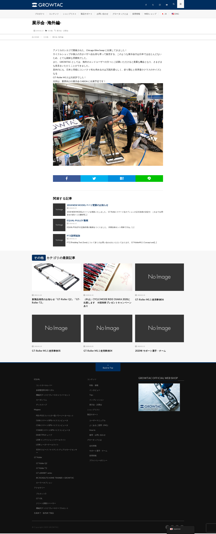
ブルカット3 (41, 494)
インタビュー (95, 391)
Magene (37, 410)
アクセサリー (40, 488)
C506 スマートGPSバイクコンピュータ (53, 426)
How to (92, 431)
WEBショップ (150, 14)
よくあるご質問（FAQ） (100, 426)
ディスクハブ (42, 405)
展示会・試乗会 (62, 30)
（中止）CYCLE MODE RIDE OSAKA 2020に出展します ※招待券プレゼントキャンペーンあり (108, 303)
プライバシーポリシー (99, 461)
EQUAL (37, 380)
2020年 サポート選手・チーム (152, 351)
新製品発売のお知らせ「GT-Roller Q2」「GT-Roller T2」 (55, 301)
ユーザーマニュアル (98, 421)
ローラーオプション (45, 483)
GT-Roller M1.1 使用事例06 (151, 299)
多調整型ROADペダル (45, 391)
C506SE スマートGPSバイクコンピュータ (54, 431)
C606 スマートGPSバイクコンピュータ (53, 421)
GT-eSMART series (44, 473)
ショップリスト (69, 14)
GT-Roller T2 (41, 469)
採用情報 (136, 14)
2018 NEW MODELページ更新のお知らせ (87, 205)
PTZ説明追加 (73, 235)
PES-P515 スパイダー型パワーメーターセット (56, 416)
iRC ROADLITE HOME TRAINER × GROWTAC (56, 478)
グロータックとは (120, 14)
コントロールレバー (45, 386)
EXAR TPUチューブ (44, 436)
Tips (91, 396)
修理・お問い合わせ (98, 436)
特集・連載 (94, 386)
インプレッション (97, 400)
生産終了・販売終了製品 (44, 513)
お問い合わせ (102, 14)
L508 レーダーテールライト (48, 445)
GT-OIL (39, 499)
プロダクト (40, 14)
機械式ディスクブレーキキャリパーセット (54, 396)
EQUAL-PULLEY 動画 (77, 220)
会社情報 (93, 446)
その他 (50, 30)
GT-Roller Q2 (42, 464)
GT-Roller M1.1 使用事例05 (48, 351)
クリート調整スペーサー (46, 504)
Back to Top (108, 369)
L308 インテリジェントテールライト (52, 440)
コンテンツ (54, 14)
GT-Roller (38, 458)
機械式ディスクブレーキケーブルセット (53, 508)
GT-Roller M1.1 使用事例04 (99, 351)
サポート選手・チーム (99, 451)
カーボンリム (42, 400)
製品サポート (86, 14)
